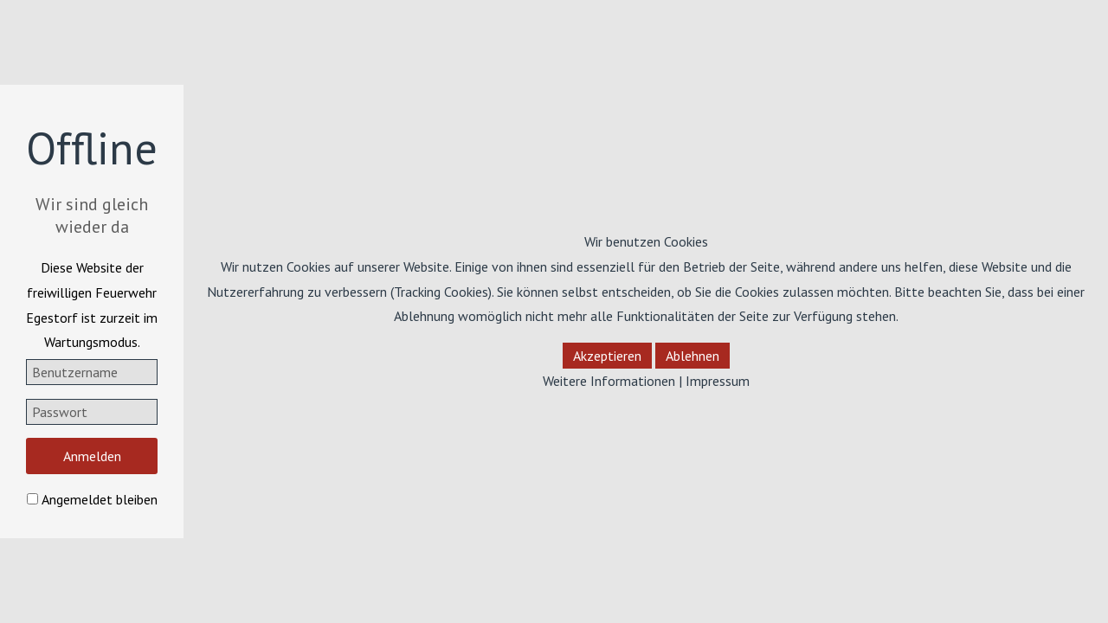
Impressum (718, 380)
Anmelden (92, 456)
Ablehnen (692, 355)
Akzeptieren (607, 355)
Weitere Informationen (609, 380)
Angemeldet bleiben (100, 499)
